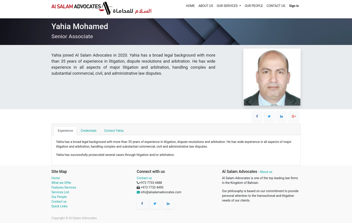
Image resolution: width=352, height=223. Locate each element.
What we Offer (61, 183)
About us (266, 172)
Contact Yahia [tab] (114, 130)
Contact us (58, 201)
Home (55, 178)
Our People (59, 197)
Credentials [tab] (88, 130)
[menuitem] (190, 6)
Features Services (63, 187)
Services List (60, 192)
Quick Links (59, 206)
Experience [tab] (65, 130)
